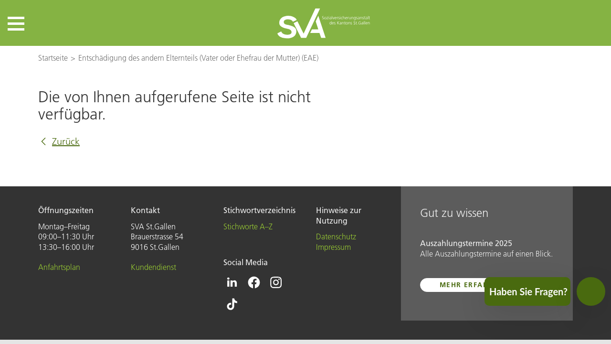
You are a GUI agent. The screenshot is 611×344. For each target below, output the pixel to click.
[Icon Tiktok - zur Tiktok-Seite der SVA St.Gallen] (232, 304)
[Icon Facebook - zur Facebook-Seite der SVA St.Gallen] (254, 282)
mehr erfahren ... (477, 284)
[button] (16, 24)
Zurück (66, 141)
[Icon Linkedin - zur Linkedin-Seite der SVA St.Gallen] (232, 282)
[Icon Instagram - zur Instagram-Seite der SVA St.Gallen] (275, 282)
